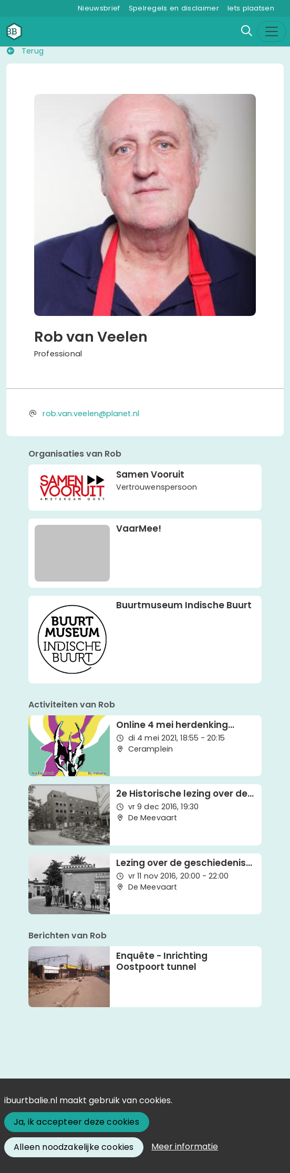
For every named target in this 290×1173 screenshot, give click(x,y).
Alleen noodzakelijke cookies (74, 1147)
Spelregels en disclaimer (174, 8)
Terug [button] (25, 51)
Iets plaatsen (250, 8)
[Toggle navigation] (271, 31)
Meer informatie (184, 1146)
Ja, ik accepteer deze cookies (76, 1122)
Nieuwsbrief (99, 8)
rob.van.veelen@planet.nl (91, 413)
